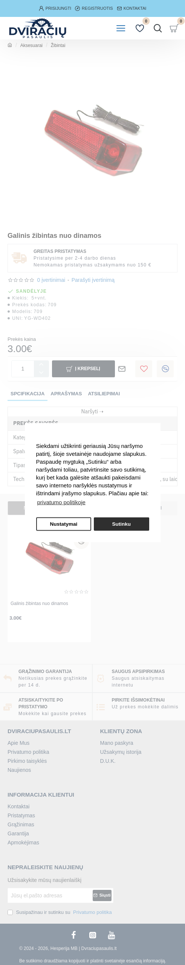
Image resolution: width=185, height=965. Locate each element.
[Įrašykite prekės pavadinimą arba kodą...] (157, 28)
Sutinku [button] (121, 524)
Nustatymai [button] (63, 524)
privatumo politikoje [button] (61, 502)
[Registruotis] (94, 8)
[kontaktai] (131, 8)
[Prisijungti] (55, 8)
